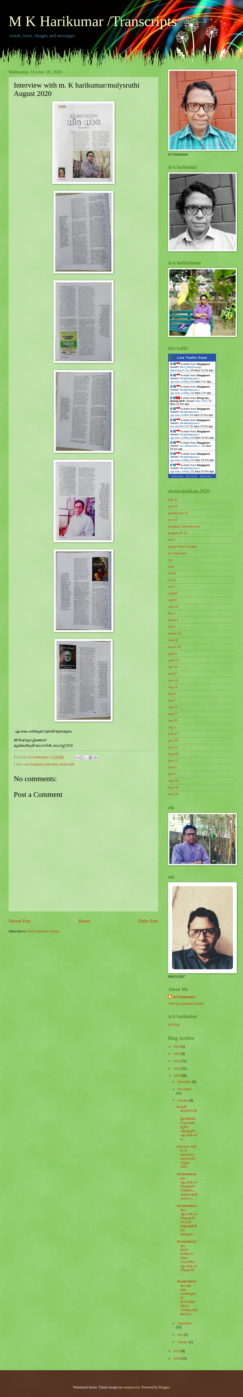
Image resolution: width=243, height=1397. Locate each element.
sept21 (172, 600)
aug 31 (172, 707)
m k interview (177, 553)
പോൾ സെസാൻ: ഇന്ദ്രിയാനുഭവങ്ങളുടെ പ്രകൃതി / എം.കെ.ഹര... (186, 1123)
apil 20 (172, 667)
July (180, 1334)
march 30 (174, 647)
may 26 (173, 787)
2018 (177, 1358)
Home (84, 921)
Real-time (177, 476)
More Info (205, 476)
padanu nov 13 (178, 513)
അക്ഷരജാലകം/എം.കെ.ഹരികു (185, 380)
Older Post (148, 921)
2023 (177, 1054)
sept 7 (172, 700)
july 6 (172, 694)
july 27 (173, 734)
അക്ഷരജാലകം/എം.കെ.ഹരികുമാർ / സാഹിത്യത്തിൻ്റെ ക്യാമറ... (186, 1220)
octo (171, 566)
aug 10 (172, 720)
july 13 (173, 747)
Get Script (191, 476)
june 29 (173, 754)
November (184, 1089)
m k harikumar (184, 997)
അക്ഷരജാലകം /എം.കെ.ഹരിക (185, 413)
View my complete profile (185, 1003)
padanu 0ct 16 (177, 533)
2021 (177, 1068)
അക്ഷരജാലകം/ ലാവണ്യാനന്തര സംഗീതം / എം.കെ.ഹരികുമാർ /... (186, 1258)
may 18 (173, 680)
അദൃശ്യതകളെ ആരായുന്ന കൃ (185, 368)
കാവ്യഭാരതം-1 (190, 445)
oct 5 (171, 587)
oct (170, 560)
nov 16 (172, 506)
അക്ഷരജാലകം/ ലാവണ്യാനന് (185, 425)
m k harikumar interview (41, 764)
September (184, 1323)
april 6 (172, 653)
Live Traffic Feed (192, 358)
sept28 (172, 593)
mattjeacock (131, 1387)
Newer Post (20, 921)
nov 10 (172, 520)
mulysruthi (67, 764)
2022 (177, 1061)
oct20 (172, 573)
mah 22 (173, 640)
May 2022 (201, 400)
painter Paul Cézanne (182, 546)
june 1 (172, 774)
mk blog (173, 1024)
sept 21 (173, 499)
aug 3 (172, 727)
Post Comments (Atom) (43, 931)
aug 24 (172, 687)
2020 (177, 1076)
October (183, 1100)
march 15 (174, 633)
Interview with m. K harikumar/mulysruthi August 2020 (186, 1157)
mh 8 (171, 627)
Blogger (164, 1387)
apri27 (172, 673)
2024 (177, 1046)
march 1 (173, 620)
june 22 (173, 760)
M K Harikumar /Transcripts (93, 21)
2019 (177, 1351)
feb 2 (171, 613)
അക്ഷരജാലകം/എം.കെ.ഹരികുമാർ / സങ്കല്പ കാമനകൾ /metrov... (186, 1186)
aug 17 (172, 714)
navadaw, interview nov (184, 526)
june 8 (172, 767)
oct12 (172, 580)
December (184, 1082)
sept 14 (173, 606)
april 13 (173, 660)
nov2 (171, 540)
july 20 (173, 740)
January (183, 1342)
